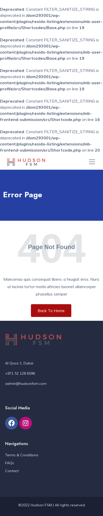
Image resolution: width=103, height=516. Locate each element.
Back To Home (51, 310)
